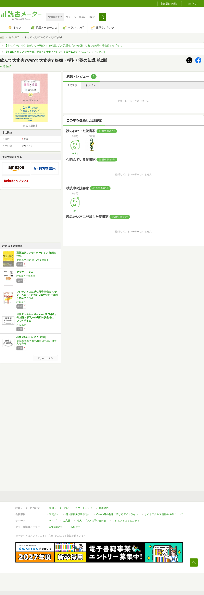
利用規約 (104, 508)
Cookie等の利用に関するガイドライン (117, 514)
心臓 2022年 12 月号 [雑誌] (31, 337)
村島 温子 (14, 37)
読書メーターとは (59, 508)
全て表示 (72, 85)
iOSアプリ (77, 527)
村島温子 (20, 302)
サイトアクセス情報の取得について (163, 514)
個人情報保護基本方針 (77, 514)
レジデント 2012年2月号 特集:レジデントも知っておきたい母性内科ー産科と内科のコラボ (37, 294)
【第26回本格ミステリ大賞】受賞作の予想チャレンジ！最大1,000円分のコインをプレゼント (55, 51)
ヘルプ (52, 520)
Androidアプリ (57, 527)
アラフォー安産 (25, 272)
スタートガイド (83, 508)
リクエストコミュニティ (126, 520)
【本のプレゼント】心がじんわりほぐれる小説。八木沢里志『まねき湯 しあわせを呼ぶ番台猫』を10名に (63, 45)
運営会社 (54, 514)
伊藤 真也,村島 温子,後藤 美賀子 (32, 260)
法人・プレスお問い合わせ (91, 520)
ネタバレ (90, 85)
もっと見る (45, 358)
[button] (102, 17)
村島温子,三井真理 (25, 276)
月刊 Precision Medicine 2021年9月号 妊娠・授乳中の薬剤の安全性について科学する (36, 317)
